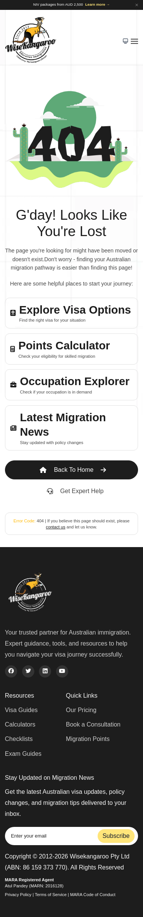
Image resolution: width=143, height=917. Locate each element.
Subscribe (116, 836)
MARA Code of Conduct (93, 894)
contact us (55, 527)
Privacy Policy (18, 894)
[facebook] (11, 671)
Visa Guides (21, 710)
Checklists (19, 739)
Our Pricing (81, 710)
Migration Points (88, 739)
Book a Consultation (93, 724)
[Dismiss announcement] (136, 4)
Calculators (20, 724)
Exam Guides (23, 753)
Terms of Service (50, 894)
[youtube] (62, 671)
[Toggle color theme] (125, 41)
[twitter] (28, 671)
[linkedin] (45, 671)
